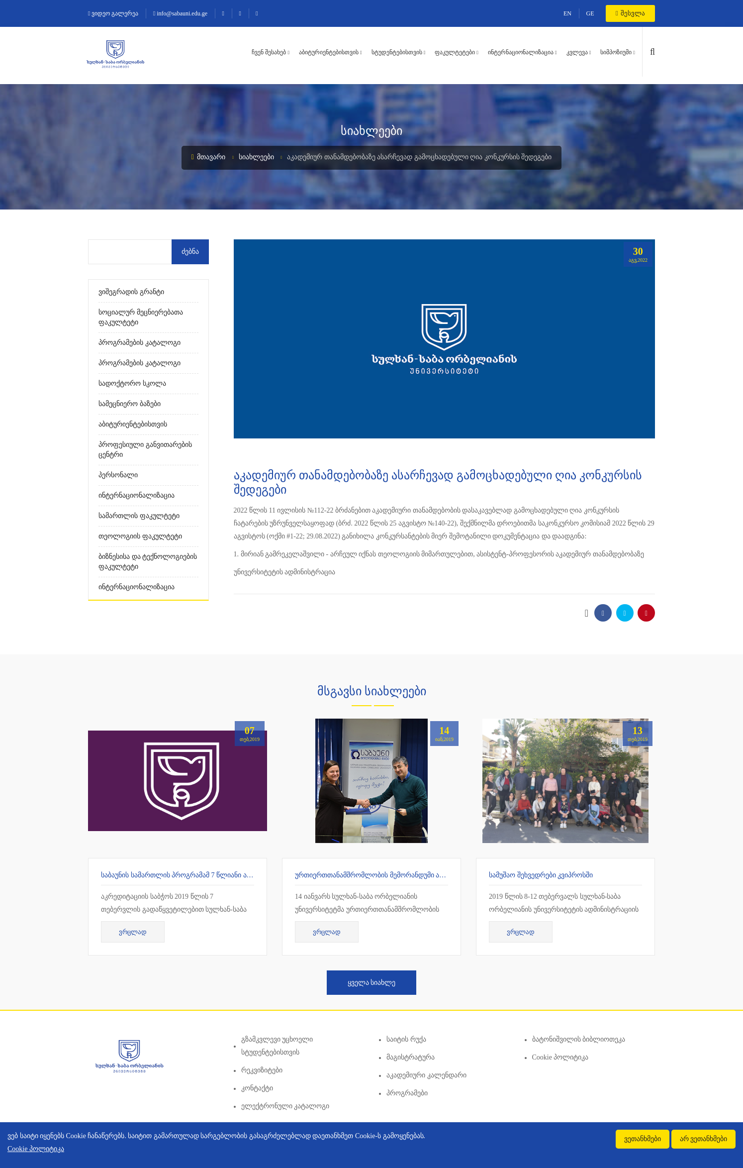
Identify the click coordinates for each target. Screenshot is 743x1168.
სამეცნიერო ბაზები (129, 404)
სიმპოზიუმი (616, 52)
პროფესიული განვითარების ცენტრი (145, 449)
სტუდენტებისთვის (397, 52)
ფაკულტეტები (455, 52)
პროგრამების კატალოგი (139, 342)
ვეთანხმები (642, 1139)
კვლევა (577, 52)
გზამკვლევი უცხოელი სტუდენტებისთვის (277, 1046)
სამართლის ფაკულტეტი (139, 516)
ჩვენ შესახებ (269, 52)
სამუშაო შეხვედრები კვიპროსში (541, 875)
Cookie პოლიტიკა (560, 1057)
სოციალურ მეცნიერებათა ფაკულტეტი (140, 317)
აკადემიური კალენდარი (426, 1075)
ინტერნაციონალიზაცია (521, 52)
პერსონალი (118, 475)
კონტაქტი (257, 1088)
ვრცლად (133, 932)
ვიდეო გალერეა (113, 13)
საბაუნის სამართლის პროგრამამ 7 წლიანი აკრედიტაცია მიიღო (205, 875)
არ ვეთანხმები (704, 1139)
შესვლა (630, 13)
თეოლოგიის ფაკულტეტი (140, 536)
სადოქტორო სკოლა (132, 383)
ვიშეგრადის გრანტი (131, 292)
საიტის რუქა (406, 1039)
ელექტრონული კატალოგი (285, 1106)
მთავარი (208, 157)
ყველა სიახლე (372, 982)
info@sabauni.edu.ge (180, 13)
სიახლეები (256, 157)
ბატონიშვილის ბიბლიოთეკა (579, 1039)
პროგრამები (407, 1093)
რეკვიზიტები (261, 1070)
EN (567, 13)
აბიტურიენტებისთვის (329, 52)
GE (590, 13)
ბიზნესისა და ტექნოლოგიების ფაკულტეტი (147, 561)
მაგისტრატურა (410, 1057)
